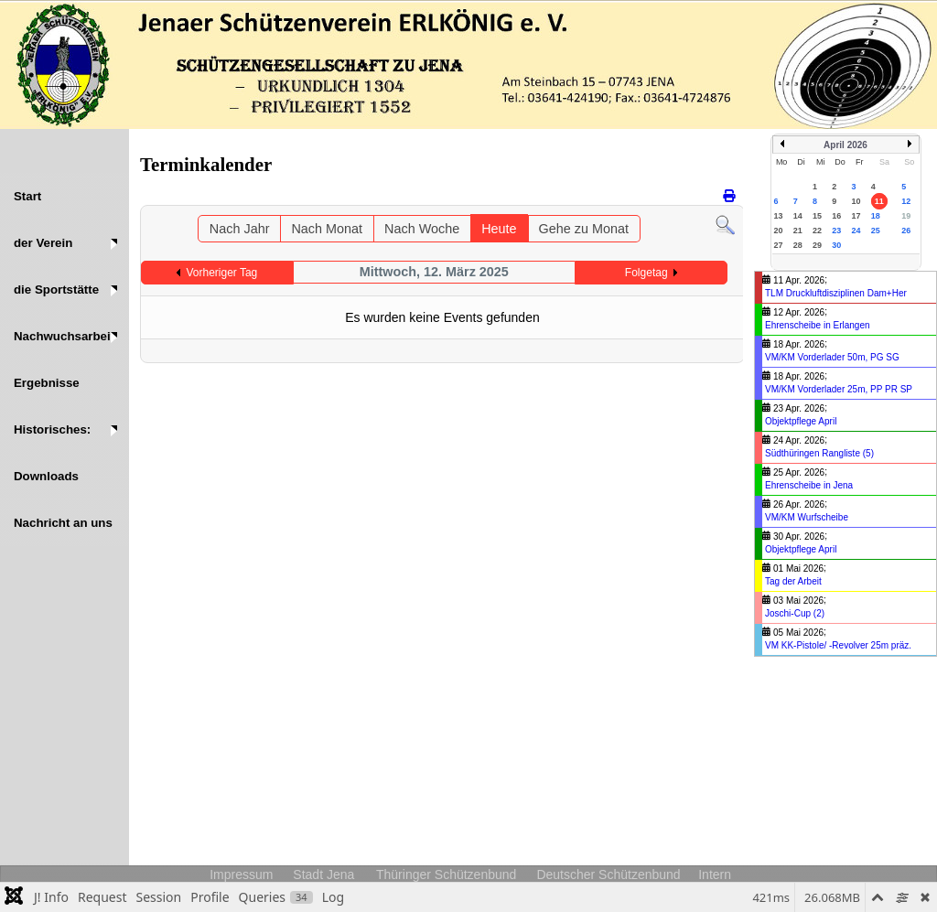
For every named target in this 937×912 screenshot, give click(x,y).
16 (836, 215)
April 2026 (845, 145)
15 (817, 215)
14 (797, 215)
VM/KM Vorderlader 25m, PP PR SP (838, 389)
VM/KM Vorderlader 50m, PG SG (832, 357)
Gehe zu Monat (584, 228)
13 (778, 215)
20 (778, 230)
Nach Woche (421, 228)
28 (797, 245)
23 (836, 230)
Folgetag (646, 272)
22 (817, 230)
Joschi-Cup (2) (794, 613)
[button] (64, 243)
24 (856, 230)
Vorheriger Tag (221, 272)
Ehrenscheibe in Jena (809, 485)
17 (856, 215)
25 (875, 230)
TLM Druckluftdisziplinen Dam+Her (836, 293)
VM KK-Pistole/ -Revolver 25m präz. (838, 645)
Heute (498, 228)
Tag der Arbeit (793, 581)
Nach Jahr (240, 228)
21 (797, 230)
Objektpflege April (800, 421)
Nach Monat (326, 228)
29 (817, 245)
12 (905, 201)
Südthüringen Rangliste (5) (819, 453)
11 (879, 201)
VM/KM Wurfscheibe (806, 517)
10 (856, 201)
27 (778, 245)
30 (836, 245)
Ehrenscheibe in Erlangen (817, 325)
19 (905, 215)
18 (875, 215)
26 (905, 230)
